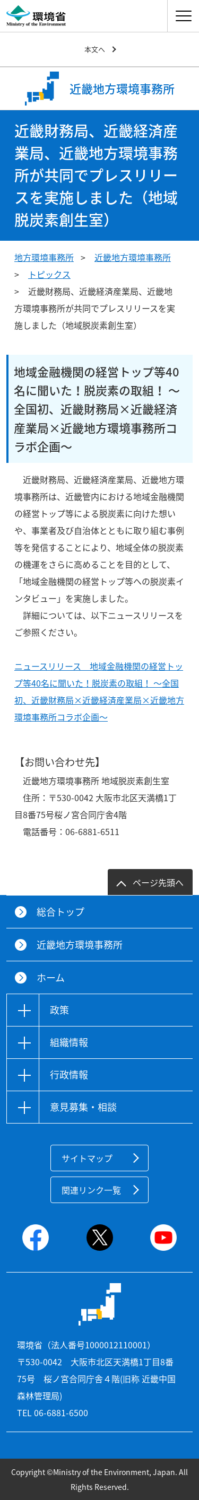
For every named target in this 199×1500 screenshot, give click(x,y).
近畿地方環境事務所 (132, 257)
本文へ (94, 49)
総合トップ (60, 912)
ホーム (51, 977)
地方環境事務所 (44, 257)
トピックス (49, 274)
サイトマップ (87, 1158)
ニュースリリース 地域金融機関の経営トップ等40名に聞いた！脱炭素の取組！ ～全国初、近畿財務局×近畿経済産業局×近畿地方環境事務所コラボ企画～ (99, 691)
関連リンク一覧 (91, 1189)
